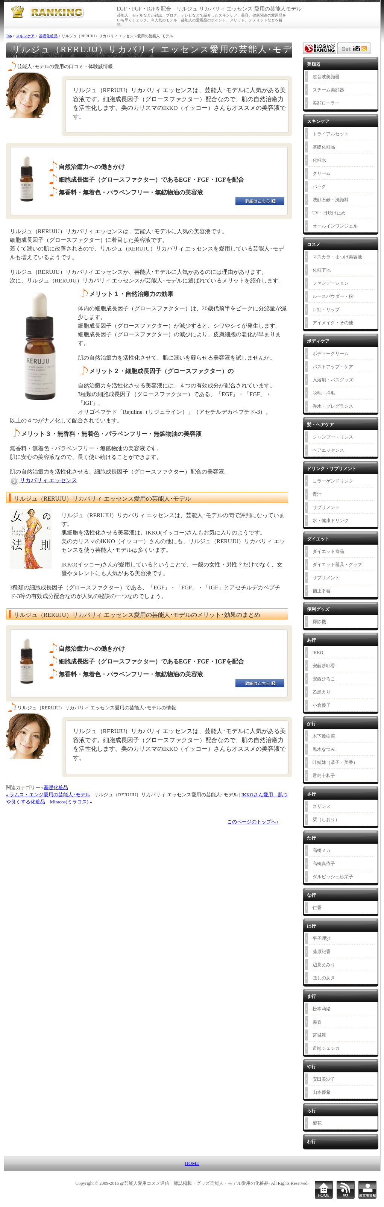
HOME (192, 1163)
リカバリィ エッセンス (48, 480)
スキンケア (25, 36)
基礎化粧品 (48, 36)
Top (9, 36)
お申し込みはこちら (264, 203)
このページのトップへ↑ (252, 821)
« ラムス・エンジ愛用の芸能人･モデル (48, 794)
